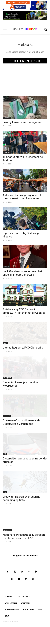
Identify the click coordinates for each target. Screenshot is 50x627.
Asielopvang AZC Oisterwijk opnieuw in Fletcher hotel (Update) (24, 311)
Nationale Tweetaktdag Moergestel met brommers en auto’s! (24, 536)
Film (4, 229)
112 (4, 454)
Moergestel (7, 378)
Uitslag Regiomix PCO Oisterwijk (23, 347)
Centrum (6, 190)
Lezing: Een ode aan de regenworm (24, 122)
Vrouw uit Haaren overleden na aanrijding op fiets (21, 498)
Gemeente (6, 305)
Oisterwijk (6, 118)
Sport (5, 343)
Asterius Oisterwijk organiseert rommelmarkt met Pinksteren (22, 196)
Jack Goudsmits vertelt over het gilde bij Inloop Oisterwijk (22, 273)
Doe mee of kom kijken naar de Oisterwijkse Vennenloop (21, 422)
